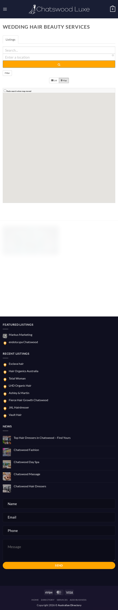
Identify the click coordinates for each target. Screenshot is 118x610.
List (54, 80)
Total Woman (17, 378)
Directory (48, 599)
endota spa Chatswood (23, 342)
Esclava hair (16, 363)
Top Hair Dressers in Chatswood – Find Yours (42, 437)
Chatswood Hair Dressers (30, 486)
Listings (10, 39)
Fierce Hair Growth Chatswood (28, 400)
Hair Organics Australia (23, 371)
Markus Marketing (20, 334)
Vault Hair (15, 414)
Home (35, 599)
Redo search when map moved (19, 91)
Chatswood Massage (27, 474)
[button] (5, 9)
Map (64, 80)
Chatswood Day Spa (26, 462)
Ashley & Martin (19, 393)
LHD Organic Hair (20, 385)
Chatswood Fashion (26, 449)
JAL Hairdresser (19, 407)
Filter (7, 73)
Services (62, 599)
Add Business (78, 599)
